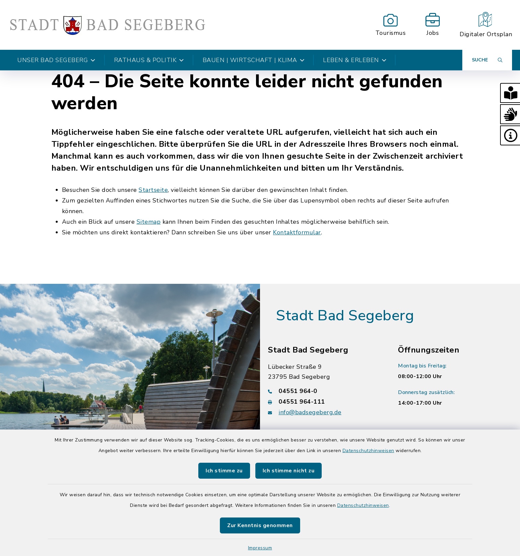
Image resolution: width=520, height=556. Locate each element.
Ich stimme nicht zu (289, 470)
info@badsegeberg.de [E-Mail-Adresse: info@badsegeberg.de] (310, 412)
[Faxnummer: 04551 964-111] (325, 402)
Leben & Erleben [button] (354, 60)
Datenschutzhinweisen (368, 450)
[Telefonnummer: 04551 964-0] (325, 391)
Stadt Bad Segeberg (345, 316)
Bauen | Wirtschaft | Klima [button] (254, 60)
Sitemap (149, 222)
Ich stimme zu (224, 470)
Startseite (153, 190)
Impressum (260, 548)
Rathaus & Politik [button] (149, 60)
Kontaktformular (297, 232)
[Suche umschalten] (487, 60)
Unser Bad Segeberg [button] (56, 60)
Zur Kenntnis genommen (260, 525)
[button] (510, 93)
